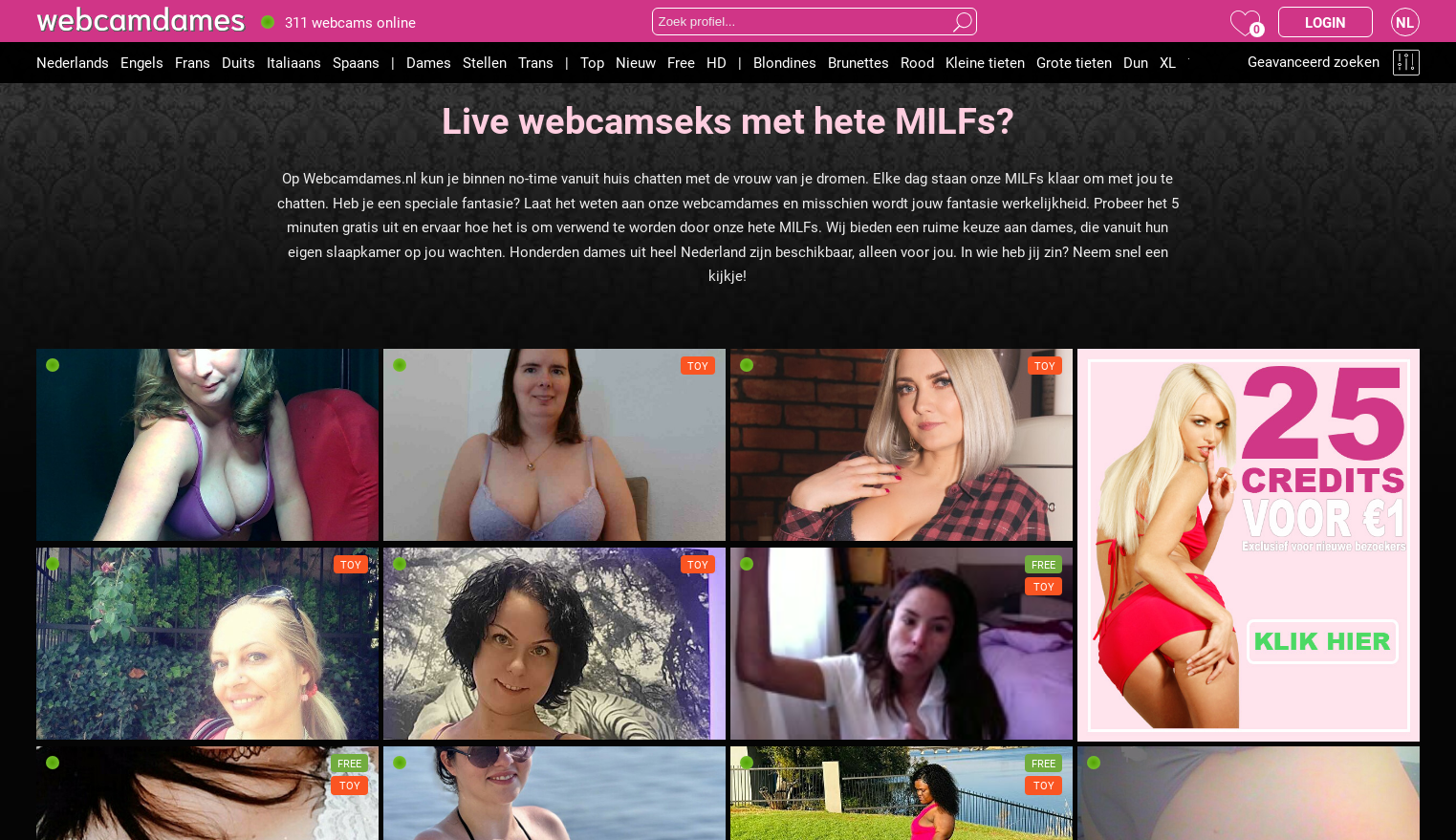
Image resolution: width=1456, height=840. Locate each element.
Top (592, 62)
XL (1168, 62)
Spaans (356, 62)
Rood (917, 62)
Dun (1135, 62)
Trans (536, 62)
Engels (141, 62)
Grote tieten (1074, 62)
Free (681, 62)
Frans (192, 62)
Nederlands (72, 62)
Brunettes (858, 62)
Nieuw (636, 62)
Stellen (485, 62)
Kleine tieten (985, 62)
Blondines (784, 62)
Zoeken (962, 22)
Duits (238, 62)
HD (716, 62)
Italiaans (294, 62)
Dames (428, 62)
